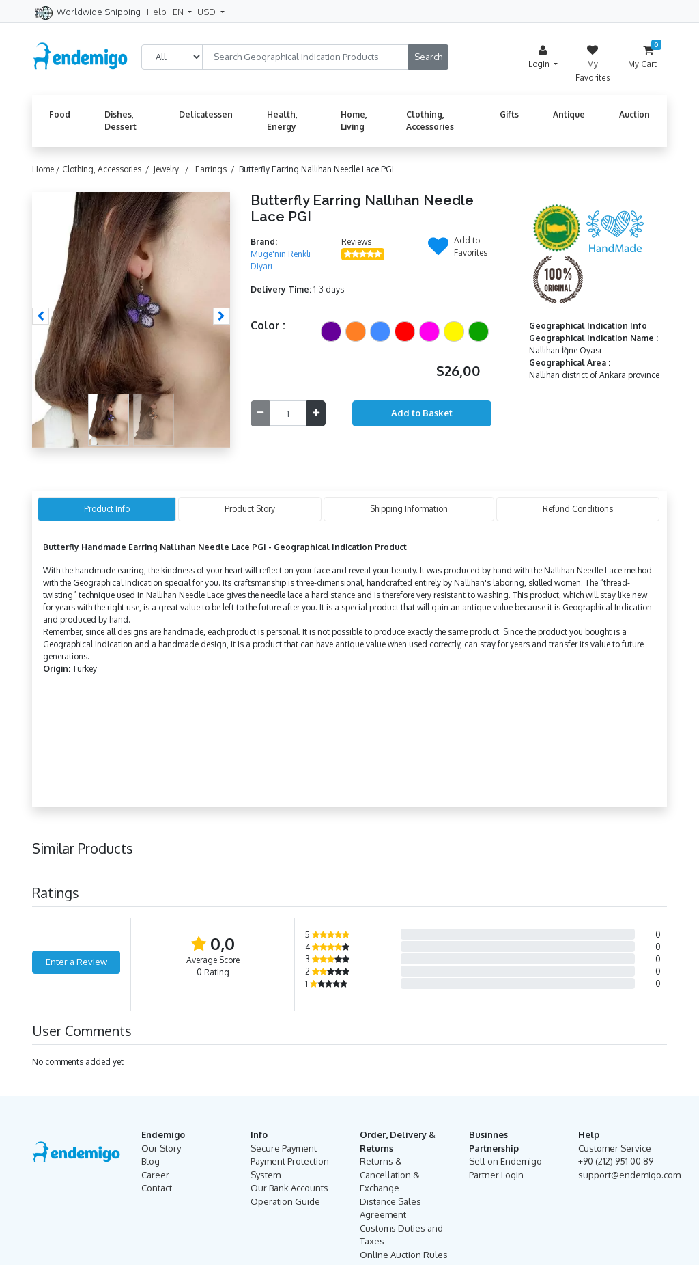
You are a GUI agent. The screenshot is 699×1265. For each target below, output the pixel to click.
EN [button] (179, 11)
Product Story (250, 509)
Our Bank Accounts (289, 1187)
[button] (40, 316)
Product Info (107, 509)
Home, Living (354, 120)
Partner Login (496, 1174)
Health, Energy (282, 120)
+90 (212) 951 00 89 (615, 1161)
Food (59, 114)
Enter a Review (76, 961)
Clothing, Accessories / (108, 169)
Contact (156, 1187)
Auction (634, 114)
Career (155, 1174)
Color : (268, 325)
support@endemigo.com (629, 1174)
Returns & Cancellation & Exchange (390, 1174)
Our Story (161, 1148)
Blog (150, 1161)
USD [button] (207, 11)
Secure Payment (284, 1148)
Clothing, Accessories (430, 120)
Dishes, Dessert (120, 120)
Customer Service (614, 1148)
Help (157, 11)
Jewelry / (173, 169)
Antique (569, 114)
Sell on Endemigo (505, 1161)
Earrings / (217, 169)
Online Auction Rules (404, 1254)
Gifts (509, 114)
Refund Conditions (578, 509)
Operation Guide (285, 1201)
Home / (47, 169)
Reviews (356, 241)
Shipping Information (409, 509)
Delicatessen (206, 114)
